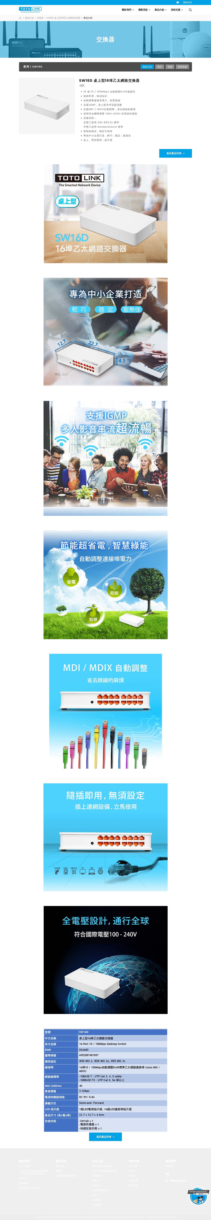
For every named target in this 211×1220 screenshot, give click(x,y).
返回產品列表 (173, 153)
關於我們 (126, 9)
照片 (160, 66)
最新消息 (143, 9)
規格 (170, 66)
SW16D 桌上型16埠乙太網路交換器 (64, 17)
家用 (82, 85)
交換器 (40, 17)
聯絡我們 (187, 2)
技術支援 (175, 9)
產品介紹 (159, 9)
